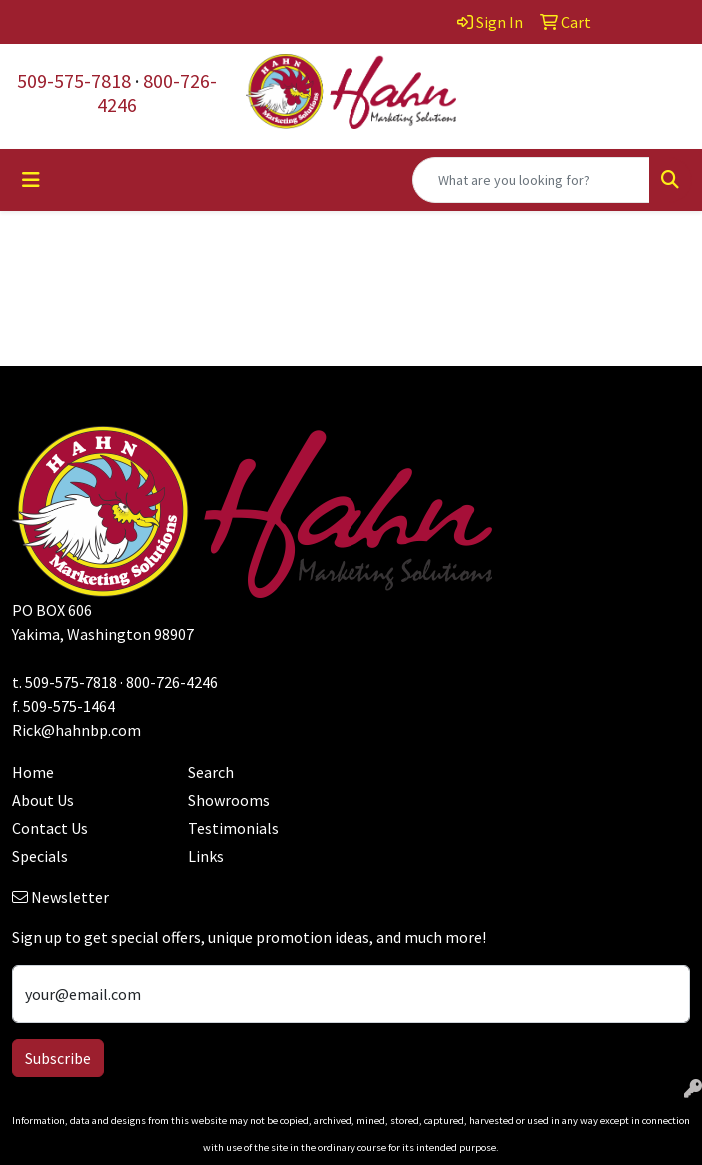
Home (33, 772)
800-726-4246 (157, 92)
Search (211, 772)
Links (206, 856)
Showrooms (229, 800)
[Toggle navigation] (31, 180)
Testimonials (233, 828)
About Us (43, 800)
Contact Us (50, 828)
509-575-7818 (74, 80)
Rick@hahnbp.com (76, 730)
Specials (40, 856)
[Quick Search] (531, 180)
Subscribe (58, 1058)
